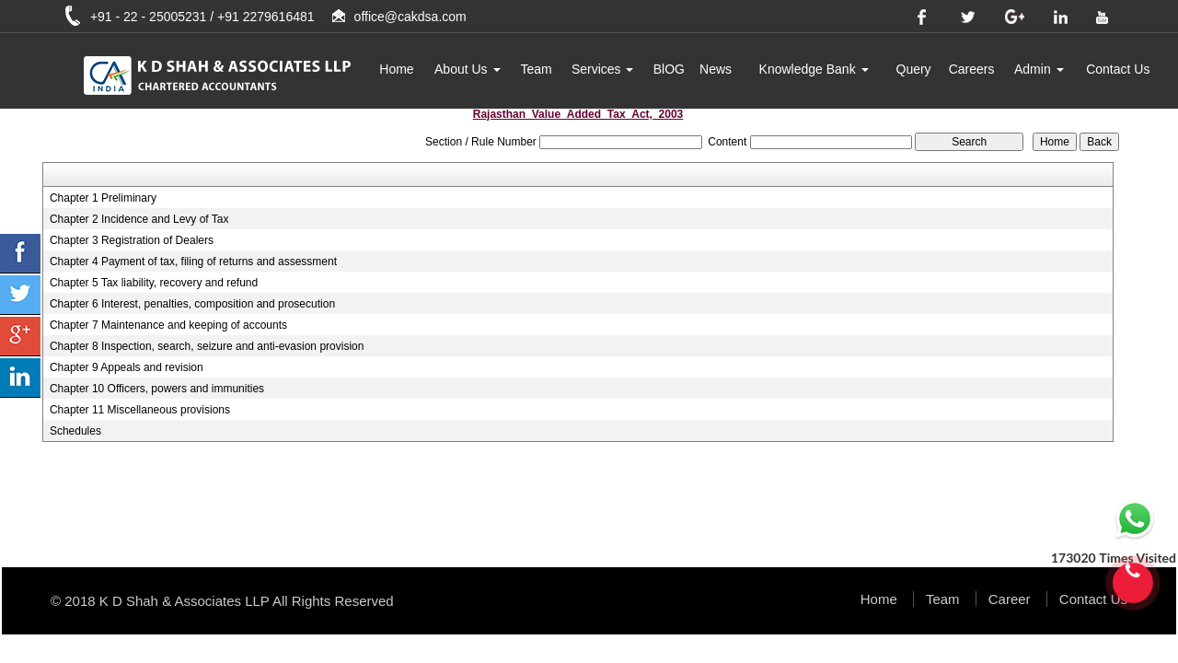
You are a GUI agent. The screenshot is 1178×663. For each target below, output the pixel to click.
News (715, 69)
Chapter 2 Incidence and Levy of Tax (139, 219)
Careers (972, 69)
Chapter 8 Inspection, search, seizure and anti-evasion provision (207, 346)
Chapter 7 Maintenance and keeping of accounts (168, 325)
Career (1009, 599)
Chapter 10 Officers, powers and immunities (157, 388)
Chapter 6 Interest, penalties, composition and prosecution (192, 303)
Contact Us (1117, 69)
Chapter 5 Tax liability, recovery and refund (154, 282)
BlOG (669, 69)
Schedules (75, 431)
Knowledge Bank (814, 69)
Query (913, 69)
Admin (1039, 69)
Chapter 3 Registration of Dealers (132, 240)
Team (535, 69)
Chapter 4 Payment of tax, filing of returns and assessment (193, 261)
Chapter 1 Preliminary (103, 198)
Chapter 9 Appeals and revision (126, 367)
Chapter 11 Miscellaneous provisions (140, 409)
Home (396, 69)
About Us (467, 69)
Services (603, 69)
